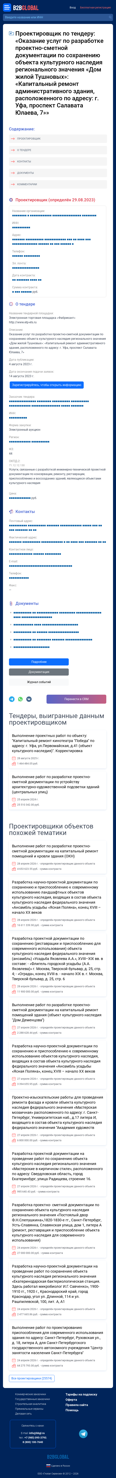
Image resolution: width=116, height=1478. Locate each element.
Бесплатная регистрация (95, 7)
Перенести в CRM (76, 699)
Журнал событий (39, 682)
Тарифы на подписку (81, 1394)
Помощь (72, 1410)
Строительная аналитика (30, 1403)
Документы (25, 172)
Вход (73, 7)
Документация (39, 672)
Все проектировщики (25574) (31, 1378)
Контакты (24, 161)
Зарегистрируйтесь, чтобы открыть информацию (46, 385)
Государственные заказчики (32, 1399)
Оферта (71, 1399)
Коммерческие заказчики (30, 1394)
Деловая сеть (23, 1413)
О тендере (24, 150)
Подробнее (39, 662)
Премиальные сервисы (29, 1408)
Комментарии (27, 184)
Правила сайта (77, 1405)
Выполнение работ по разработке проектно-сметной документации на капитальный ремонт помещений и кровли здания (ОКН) (55, 851)
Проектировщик (29, 138)
